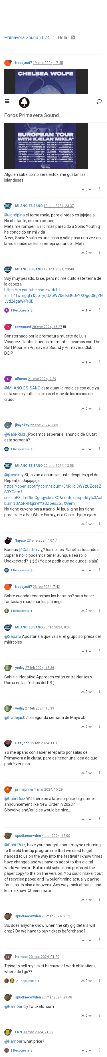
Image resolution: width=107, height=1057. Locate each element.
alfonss (21, 285)
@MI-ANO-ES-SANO (22, 294)
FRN (18, 938)
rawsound (23, 233)
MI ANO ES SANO (29, 112)
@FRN (9, 982)
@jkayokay (14, 381)
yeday (19, 574)
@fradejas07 (16, 623)
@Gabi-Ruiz (14, 340)
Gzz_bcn (22, 649)
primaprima (24, 696)
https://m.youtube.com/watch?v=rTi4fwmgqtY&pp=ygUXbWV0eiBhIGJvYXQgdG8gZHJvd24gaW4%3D (53, 202)
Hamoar (21, 863)
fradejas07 (23, 63)
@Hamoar (13, 912)
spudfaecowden (28, 742)
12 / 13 (53, 1041)
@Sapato (12, 542)
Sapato (20, 447)
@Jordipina (14, 121)
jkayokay (22, 331)
